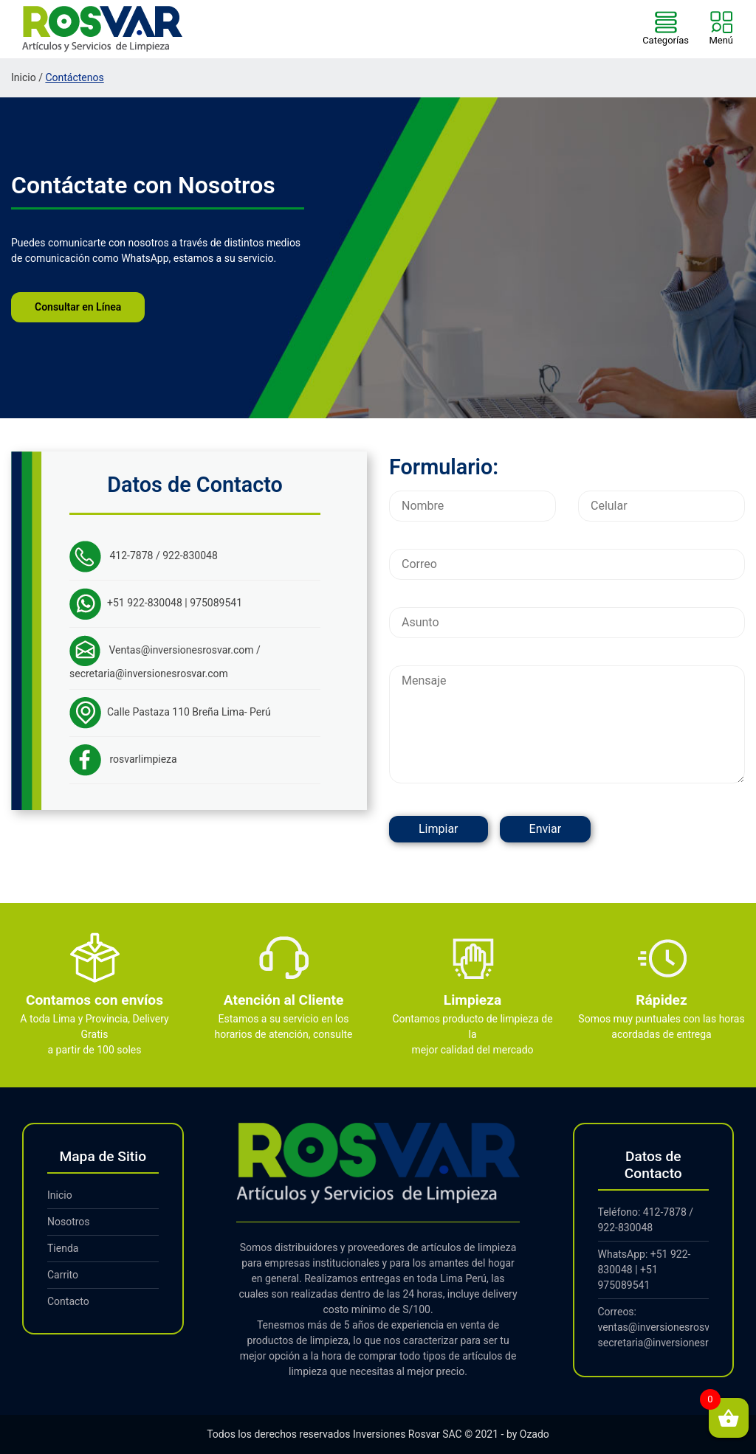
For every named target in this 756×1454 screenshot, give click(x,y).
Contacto (68, 1301)
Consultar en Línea (78, 307)
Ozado (534, 1434)
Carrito (62, 1275)
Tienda (62, 1248)
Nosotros (68, 1222)
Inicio (23, 77)
